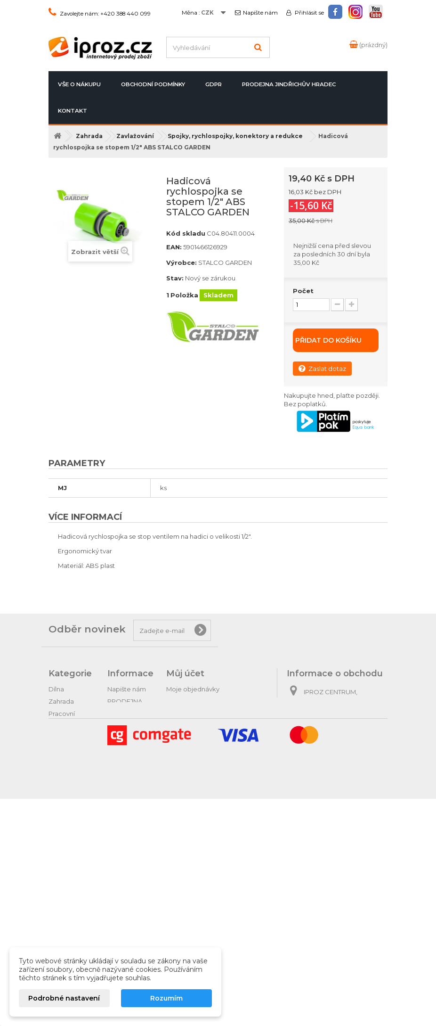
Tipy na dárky (68, 858)
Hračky (58, 904)
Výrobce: (181, 262)
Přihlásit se (308, 12)
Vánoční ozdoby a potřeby (62, 924)
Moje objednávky (192, 689)
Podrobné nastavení (64, 998)
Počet (303, 291)
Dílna (56, 689)
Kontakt (72, 110)
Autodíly (60, 846)
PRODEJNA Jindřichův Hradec (289, 84)
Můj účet (185, 673)
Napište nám (260, 12)
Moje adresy (185, 726)
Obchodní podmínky (153, 84)
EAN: (174, 247)
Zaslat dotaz (322, 368)
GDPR (213, 84)
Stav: (175, 278)
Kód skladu (185, 233)
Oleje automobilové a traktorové (70, 825)
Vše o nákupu (79, 84)
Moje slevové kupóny (198, 750)
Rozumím (166, 998)
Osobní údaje (186, 738)
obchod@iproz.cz (352, 769)
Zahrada (61, 701)
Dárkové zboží (70, 871)
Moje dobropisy (190, 713)
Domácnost (66, 792)
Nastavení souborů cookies (208, 762)
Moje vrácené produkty (202, 701)
